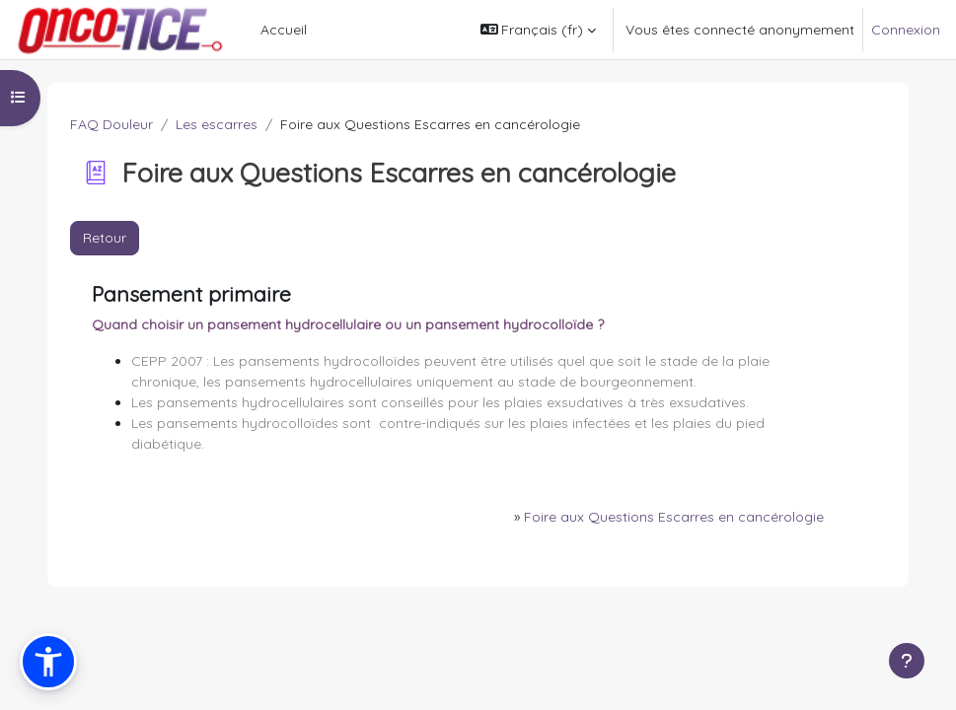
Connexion (905, 29)
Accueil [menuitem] (283, 29)
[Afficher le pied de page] (906, 660)
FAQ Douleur (111, 124)
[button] (539, 29)
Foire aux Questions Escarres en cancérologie (674, 517)
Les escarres (216, 124)
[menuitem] (323, 29)
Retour (104, 238)
